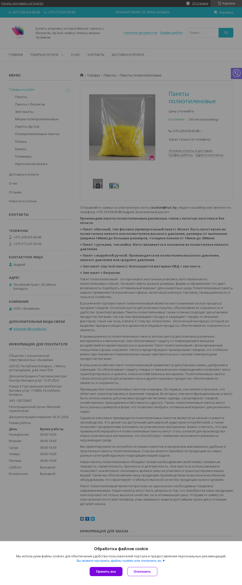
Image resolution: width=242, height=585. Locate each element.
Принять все (106, 571)
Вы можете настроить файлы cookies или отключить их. (119, 561)
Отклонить (142, 571)
